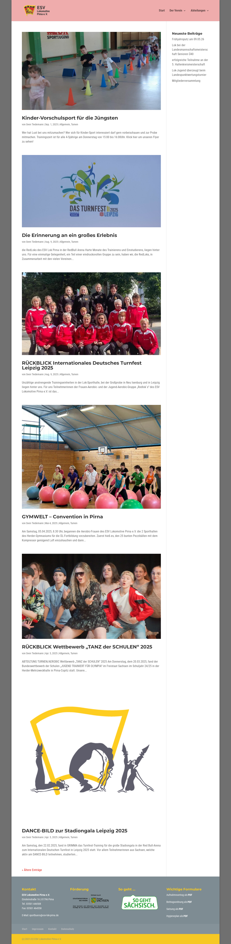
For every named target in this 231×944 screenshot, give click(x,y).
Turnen (74, 124)
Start (162, 10)
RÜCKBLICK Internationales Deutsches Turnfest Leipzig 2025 (82, 365)
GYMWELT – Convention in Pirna (62, 517)
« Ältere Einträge (32, 870)
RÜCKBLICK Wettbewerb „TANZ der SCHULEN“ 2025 (87, 647)
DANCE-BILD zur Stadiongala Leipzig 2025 (74, 831)
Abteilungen (198, 10)
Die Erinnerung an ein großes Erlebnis (69, 235)
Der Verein (176, 10)
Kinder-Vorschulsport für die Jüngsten (70, 118)
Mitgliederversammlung (186, 80)
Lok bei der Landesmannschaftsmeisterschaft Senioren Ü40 (190, 49)
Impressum (37, 929)
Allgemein (65, 124)
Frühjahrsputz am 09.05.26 (188, 39)
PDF (190, 894)
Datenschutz (67, 929)
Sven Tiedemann (34, 124)
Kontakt (52, 929)
